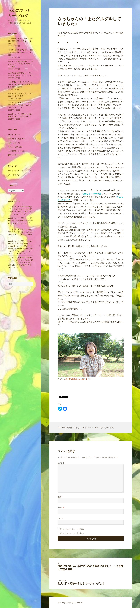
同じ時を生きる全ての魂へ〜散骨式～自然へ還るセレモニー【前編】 (20, 52)
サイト (60, 518)
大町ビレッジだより (15, 139)
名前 (60, 497)
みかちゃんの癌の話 (91, 193)
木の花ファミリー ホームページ (20, 171)
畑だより (11, 155)
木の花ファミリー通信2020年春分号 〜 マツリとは (20, 207)
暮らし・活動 (13, 147)
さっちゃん (101, 428)
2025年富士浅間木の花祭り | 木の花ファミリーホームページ (20, 211)
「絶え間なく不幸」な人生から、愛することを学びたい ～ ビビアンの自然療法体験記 (20, 84)
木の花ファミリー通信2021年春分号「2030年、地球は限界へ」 (20, 115)
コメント (61, 463)
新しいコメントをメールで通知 (72, 529)
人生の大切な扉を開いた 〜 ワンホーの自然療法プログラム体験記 (20, 74)
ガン (108, 428)
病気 (112, 428)
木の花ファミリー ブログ (19, 13)
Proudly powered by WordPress (70, 602)
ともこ (78, 428)
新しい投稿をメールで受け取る (72, 533)
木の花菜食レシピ (14, 151)
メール (61, 508)
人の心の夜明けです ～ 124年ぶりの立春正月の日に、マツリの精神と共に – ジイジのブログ (20, 264)
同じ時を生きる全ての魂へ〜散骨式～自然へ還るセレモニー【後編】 (20, 41)
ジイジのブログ (14, 175)
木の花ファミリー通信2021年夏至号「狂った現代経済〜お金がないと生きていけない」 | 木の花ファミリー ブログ (20, 250)
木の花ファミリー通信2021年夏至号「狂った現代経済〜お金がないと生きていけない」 (20, 105)
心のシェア (12, 143)
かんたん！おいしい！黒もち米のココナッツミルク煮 (20, 94)
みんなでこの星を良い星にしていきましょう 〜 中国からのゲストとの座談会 (20, 64)
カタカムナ (12, 134)
